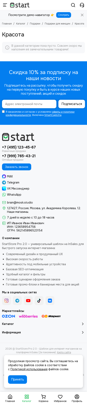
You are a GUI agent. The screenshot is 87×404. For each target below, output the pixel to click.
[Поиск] (73, 5)
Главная (7, 23)
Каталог (20, 23)
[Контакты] (82, 5)
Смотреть (63, 15)
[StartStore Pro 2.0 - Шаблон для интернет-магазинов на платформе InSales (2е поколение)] (19, 5)
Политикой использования (29, 369)
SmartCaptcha (52, 115)
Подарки (35, 23)
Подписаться (71, 104)
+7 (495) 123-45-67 (19, 147)
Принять (17, 379)
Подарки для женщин (57, 23)
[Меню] (5, 5)
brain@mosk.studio (20, 202)
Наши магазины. (18, 212)
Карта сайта (64, 352)
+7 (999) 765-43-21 (19, 156)
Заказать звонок (16, 167)
